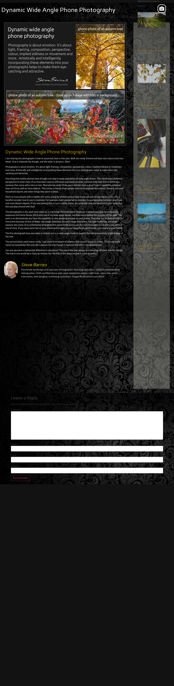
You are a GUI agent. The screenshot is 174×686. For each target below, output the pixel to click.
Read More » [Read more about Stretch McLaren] (142, 92)
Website (15, 466)
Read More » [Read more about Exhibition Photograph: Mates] (142, 151)
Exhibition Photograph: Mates (150, 143)
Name (14, 444)
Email (14, 455)
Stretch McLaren (147, 85)
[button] (162, 8)
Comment (16, 410)
